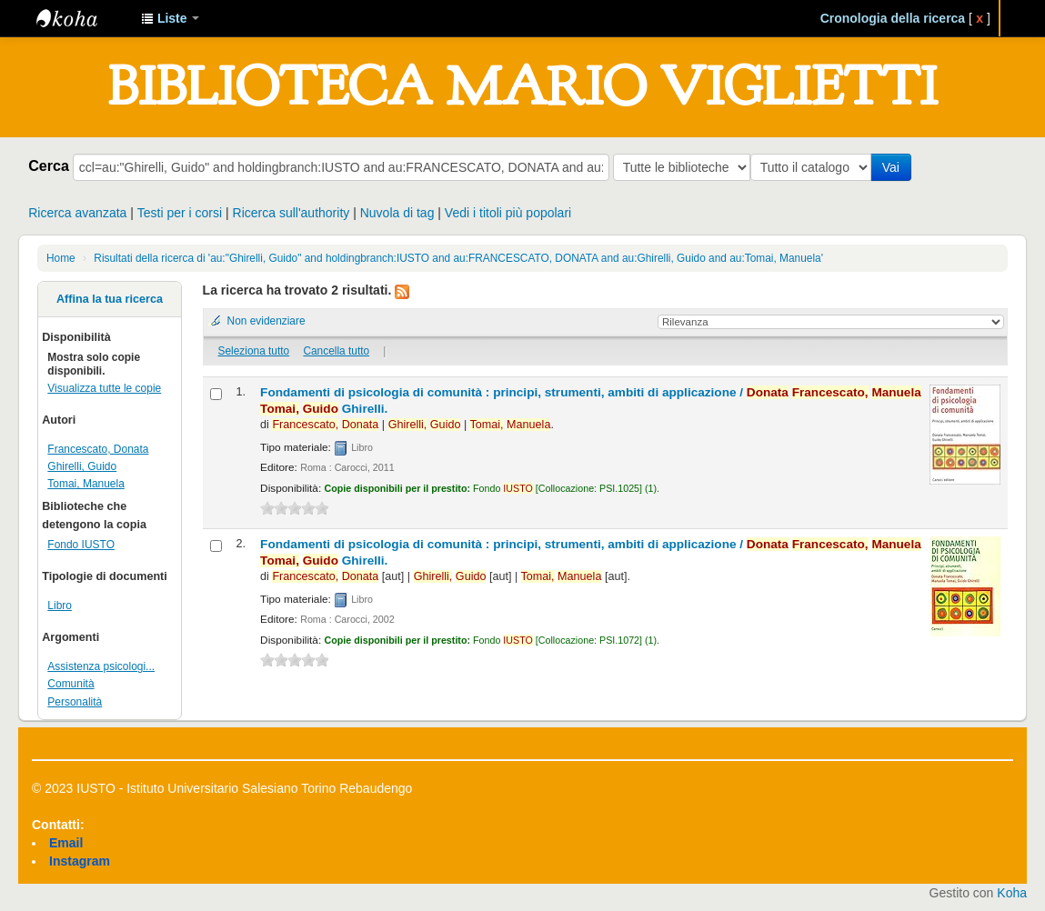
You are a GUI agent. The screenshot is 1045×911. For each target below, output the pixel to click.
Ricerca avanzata (77, 212)
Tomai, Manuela (86, 483)
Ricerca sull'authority (291, 212)
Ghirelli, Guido (81, 466)
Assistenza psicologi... (101, 666)
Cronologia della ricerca (893, 18)
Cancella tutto (336, 351)
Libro (59, 605)
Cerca (48, 165)
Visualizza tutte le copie (104, 388)
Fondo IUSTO (81, 544)
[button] (170, 18)
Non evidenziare (266, 321)
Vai (894, 167)
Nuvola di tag (397, 212)
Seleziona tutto (254, 351)
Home (60, 258)
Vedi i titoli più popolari (508, 212)
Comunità (70, 683)
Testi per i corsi (179, 212)
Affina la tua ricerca (109, 299)
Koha (1012, 893)
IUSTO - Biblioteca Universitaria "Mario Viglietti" (81, 18)
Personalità (74, 702)
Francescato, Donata (97, 449)
